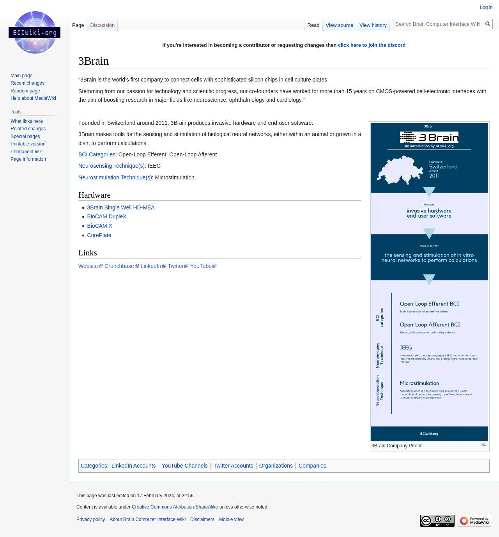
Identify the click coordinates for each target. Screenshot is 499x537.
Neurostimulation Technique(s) (115, 177)
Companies (312, 466)
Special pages (25, 136)
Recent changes (27, 83)
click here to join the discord (372, 45)
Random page (25, 91)
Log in (486, 7)
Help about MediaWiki (33, 98)
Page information (28, 159)
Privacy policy (90, 519)
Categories (94, 466)
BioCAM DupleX (106, 216)
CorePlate (99, 235)
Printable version (28, 144)
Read (314, 25)
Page (78, 25)
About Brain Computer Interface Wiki (148, 519)
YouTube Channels (185, 466)
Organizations (276, 466)
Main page (21, 75)
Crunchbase (119, 266)
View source (340, 25)
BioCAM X (99, 226)
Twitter (176, 266)
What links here (27, 121)
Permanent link (26, 151)
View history (373, 25)
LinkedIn (151, 266)
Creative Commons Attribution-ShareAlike (175, 507)
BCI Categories (96, 154)
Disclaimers (202, 519)
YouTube (201, 266)
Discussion (102, 25)
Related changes (28, 128)
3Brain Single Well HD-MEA (120, 207)
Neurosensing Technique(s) (111, 166)
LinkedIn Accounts (133, 466)
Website (88, 266)
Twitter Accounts (233, 466)
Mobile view (231, 519)
